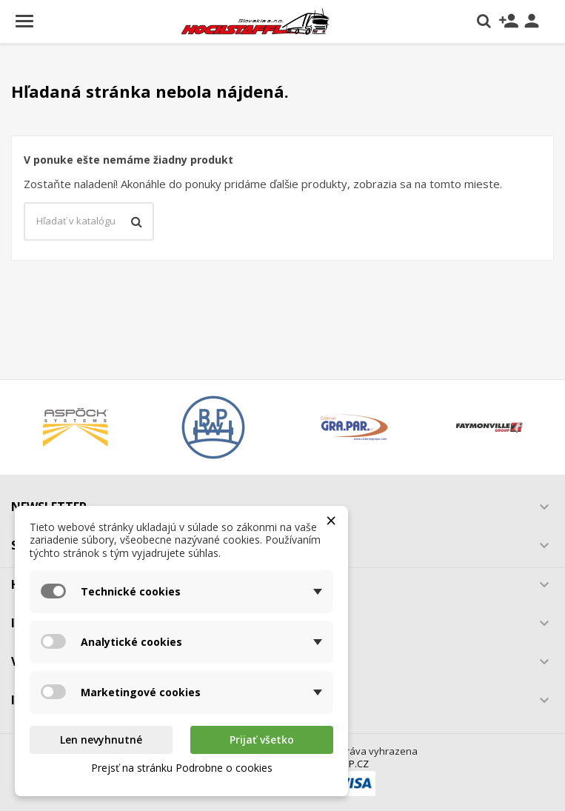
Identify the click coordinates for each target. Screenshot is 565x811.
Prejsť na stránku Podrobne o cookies (182, 768)
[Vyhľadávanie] (89, 221)
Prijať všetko (262, 739)
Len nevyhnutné (101, 739)
